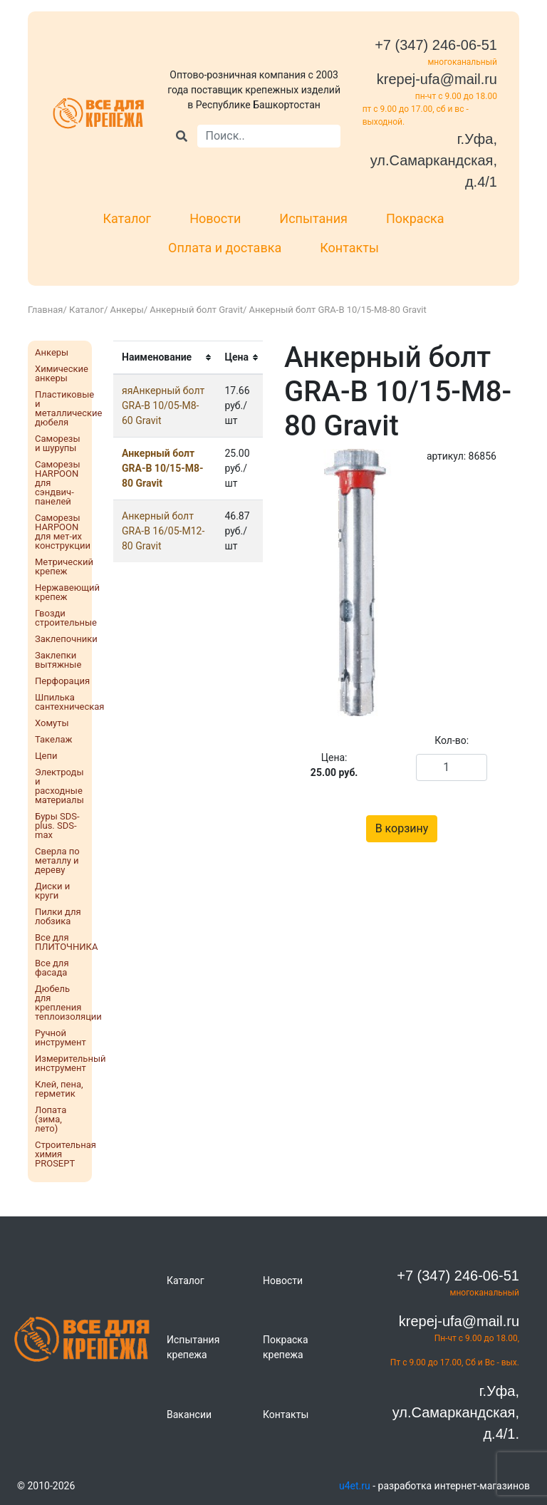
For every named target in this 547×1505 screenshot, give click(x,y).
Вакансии (189, 1414)
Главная (45, 309)
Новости (215, 218)
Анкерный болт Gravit (196, 309)
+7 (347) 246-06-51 (436, 45)
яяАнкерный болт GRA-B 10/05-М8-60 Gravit (163, 405)
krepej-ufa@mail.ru (437, 79)
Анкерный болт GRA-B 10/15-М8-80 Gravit (163, 468)
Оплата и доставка (224, 247)
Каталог (127, 218)
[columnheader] (164, 358)
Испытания (313, 218)
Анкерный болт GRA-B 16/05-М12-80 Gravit (163, 531)
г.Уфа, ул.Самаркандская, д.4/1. (455, 1412)
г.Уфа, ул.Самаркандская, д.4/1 (433, 160)
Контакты (349, 247)
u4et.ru (354, 1485)
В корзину (402, 828)
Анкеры (127, 309)
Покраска (415, 218)
